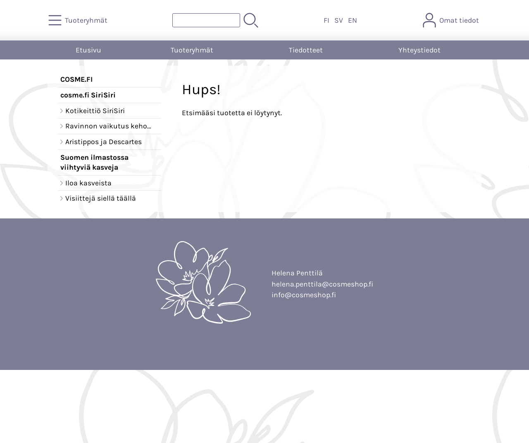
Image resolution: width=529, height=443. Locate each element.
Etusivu (88, 50)
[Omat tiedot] (451, 20)
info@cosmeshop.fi (304, 295)
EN (352, 20)
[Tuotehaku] (206, 20)
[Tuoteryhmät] (79, 20)
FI (326, 20)
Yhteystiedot (419, 50)
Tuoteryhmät (192, 50)
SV (338, 20)
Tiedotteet (306, 50)
